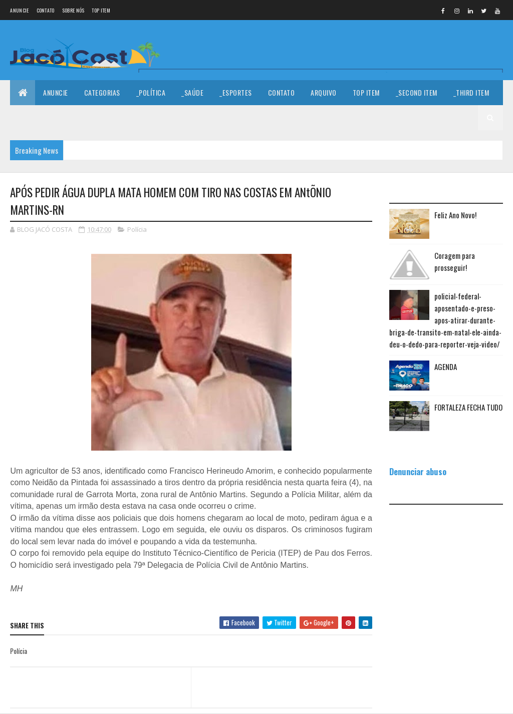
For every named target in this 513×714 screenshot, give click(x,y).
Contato (46, 10)
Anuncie (19, 10)
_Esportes (235, 92)
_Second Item (416, 92)
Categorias (102, 92)
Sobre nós (73, 10)
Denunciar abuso (417, 471)
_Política (151, 92)
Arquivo (324, 92)
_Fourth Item (39, 117)
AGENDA (445, 366)
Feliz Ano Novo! (455, 214)
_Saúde (192, 92)
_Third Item (471, 92)
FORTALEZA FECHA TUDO (468, 407)
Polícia (137, 229)
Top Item (101, 10)
